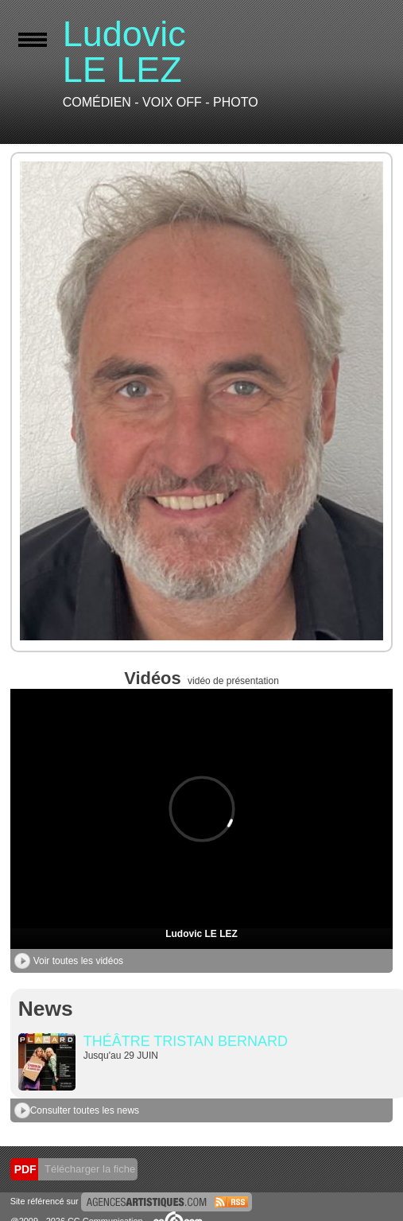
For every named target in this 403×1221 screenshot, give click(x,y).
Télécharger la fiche (89, 1169)
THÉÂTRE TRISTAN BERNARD (185, 1041)
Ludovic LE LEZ (201, 933)
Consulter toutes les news (76, 1110)
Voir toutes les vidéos (68, 961)
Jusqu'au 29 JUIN (120, 1055)
